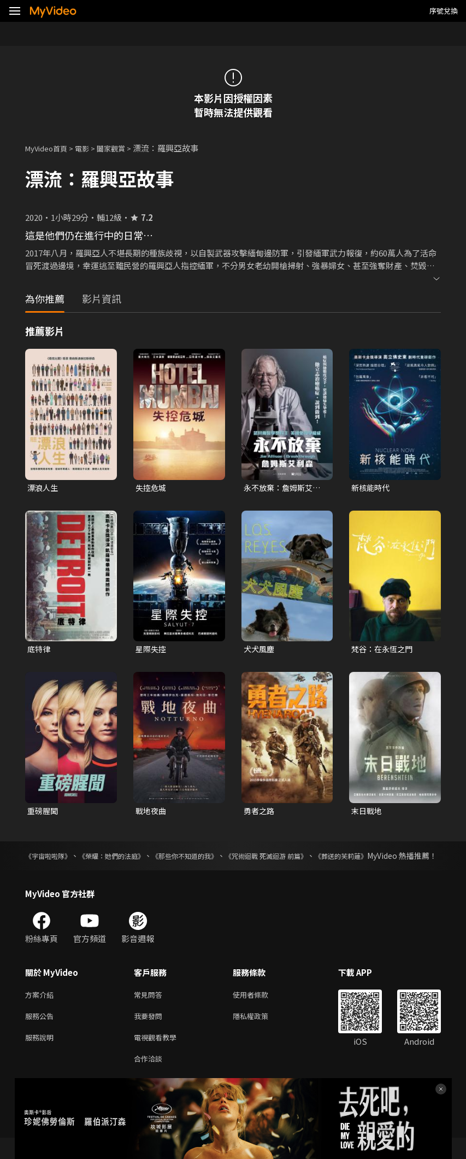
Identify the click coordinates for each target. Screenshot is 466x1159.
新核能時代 (371, 488)
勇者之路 (260, 813)
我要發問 (150, 1033)
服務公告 (41, 1033)
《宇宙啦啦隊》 (52, 858)
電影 (90, 148)
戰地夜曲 (151, 813)
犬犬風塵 (260, 650)
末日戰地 (367, 813)
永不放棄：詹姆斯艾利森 (285, 488)
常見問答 (150, 1010)
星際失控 (151, 650)
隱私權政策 (259, 1033)
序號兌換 (443, 10)
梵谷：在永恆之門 (384, 650)
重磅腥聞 (43, 813)
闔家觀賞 (123, 148)
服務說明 (41, 1056)
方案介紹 (41, 1010)
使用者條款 (259, 1010)
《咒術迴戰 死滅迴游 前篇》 (319, 858)
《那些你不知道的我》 (220, 858)
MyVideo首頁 (50, 148)
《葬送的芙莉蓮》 (410, 858)
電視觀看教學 (158, 1056)
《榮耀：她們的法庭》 (130, 858)
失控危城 (151, 488)
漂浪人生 (43, 488)
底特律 (39, 650)
